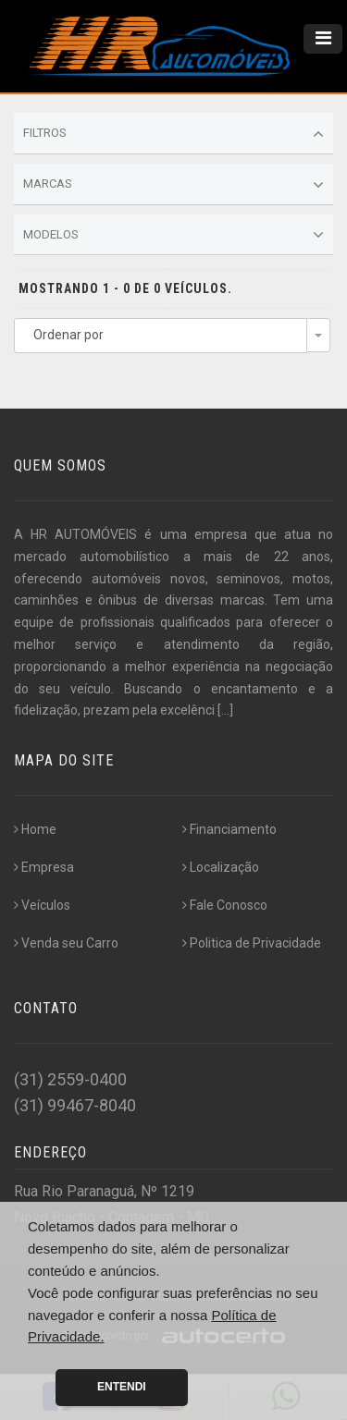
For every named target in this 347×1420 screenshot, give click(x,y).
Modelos (173, 234)
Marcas (173, 185)
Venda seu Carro (66, 943)
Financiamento (229, 829)
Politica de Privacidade (251, 943)
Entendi (121, 1386)
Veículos (42, 905)
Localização (220, 867)
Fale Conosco (224, 905)
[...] (225, 710)
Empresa (44, 867)
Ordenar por (68, 334)
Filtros (173, 134)
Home (35, 829)
